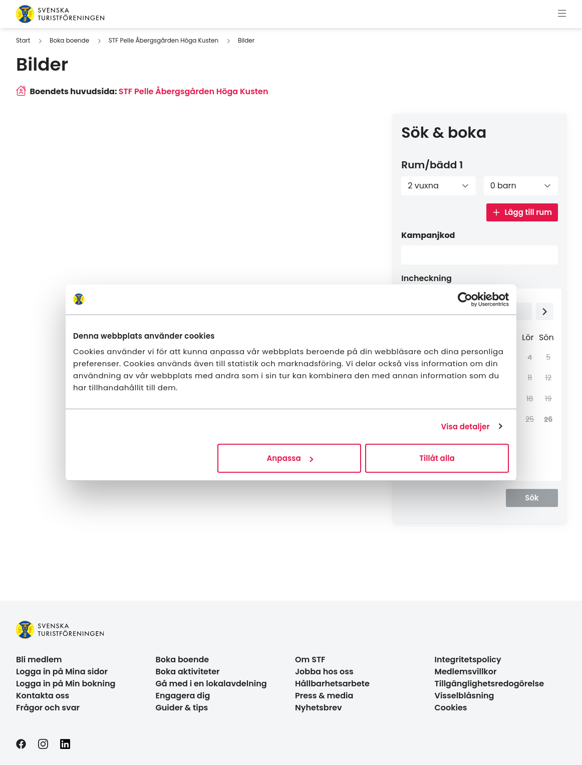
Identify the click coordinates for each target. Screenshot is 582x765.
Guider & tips (182, 707)
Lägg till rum (522, 212)
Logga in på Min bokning (65, 683)
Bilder (246, 40)
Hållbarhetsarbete (332, 683)
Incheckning (426, 278)
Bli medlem (39, 659)
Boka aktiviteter (188, 671)
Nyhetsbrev (318, 707)
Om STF (310, 659)
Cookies (451, 707)
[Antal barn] (521, 185)
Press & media (324, 695)
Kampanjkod (428, 235)
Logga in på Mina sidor (62, 671)
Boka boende (69, 40)
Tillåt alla (437, 458)
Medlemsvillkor (466, 671)
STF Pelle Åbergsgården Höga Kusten (163, 40)
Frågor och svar (48, 707)
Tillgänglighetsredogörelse (489, 683)
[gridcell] (546, 419)
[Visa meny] (562, 14)
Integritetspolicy (468, 659)
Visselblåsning (464, 695)
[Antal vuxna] (438, 185)
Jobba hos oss (324, 671)
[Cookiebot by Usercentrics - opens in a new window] (465, 299)
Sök (531, 497)
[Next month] (544, 311)
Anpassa (290, 458)
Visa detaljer (465, 426)
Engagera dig (183, 695)
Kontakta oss (42, 695)
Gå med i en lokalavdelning (211, 683)
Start (23, 40)
